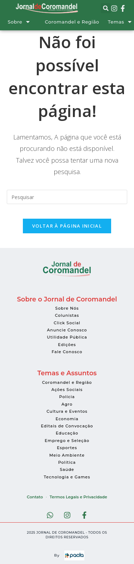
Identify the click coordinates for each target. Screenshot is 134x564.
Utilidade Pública (67, 337)
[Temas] (130, 22)
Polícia (67, 396)
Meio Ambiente (67, 455)
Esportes (67, 447)
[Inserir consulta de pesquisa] (67, 197)
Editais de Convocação (67, 425)
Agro (67, 404)
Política (67, 462)
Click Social (67, 322)
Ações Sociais (67, 389)
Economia (66, 418)
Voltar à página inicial (67, 226)
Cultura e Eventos (67, 411)
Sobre (15, 22)
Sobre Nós (67, 308)
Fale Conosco (67, 351)
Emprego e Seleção (67, 440)
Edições (67, 344)
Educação (67, 433)
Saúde (67, 469)
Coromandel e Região (72, 22)
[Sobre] (28, 22)
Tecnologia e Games (67, 476)
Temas (116, 22)
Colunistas (67, 315)
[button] (106, 8)
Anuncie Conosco (67, 329)
